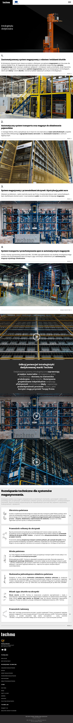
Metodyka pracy (6, 661)
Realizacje (4, 658)
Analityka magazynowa (8, 681)
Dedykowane (5, 678)
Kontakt (3, 698)
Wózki (3, 670)
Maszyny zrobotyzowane (8, 710)
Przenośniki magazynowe (8, 676)
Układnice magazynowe (8, 668)
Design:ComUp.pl (36, 717)
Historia (3, 688)
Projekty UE (4, 708)
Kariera (3, 696)
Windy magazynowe (7, 673)
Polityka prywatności (7, 701)
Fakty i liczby (5, 693)
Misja (2, 690)
